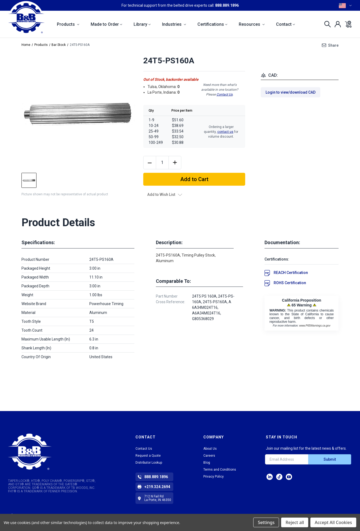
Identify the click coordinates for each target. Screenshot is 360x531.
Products (68, 24)
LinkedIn (269, 477)
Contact (285, 24)
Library (142, 24)
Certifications (212, 24)
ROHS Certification (290, 283)
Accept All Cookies (333, 522)
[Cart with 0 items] (347, 24)
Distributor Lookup (148, 462)
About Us (210, 449)
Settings (266, 522)
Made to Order (106, 24)
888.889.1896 (227, 5)
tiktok (279, 477)
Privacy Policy (213, 476)
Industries (174, 24)
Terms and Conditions (219, 469)
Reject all (294, 522)
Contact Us (224, 94)
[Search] (326, 24)
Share (333, 45)
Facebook (289, 477)
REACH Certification (291, 272)
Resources (252, 24)
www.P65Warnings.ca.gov (314, 325)
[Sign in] (336, 24)
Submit (330, 459)
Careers (209, 455)
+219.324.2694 (157, 487)
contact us (225, 132)
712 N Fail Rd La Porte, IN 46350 (157, 498)
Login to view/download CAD (290, 92)
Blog (206, 462)
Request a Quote (148, 455)
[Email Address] (286, 459)
